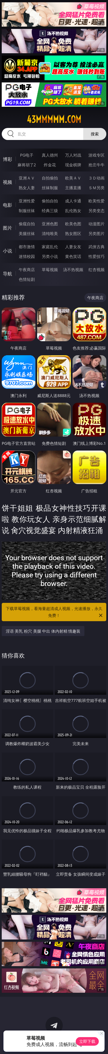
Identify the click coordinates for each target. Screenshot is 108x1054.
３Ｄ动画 (96, 178)
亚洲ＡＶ (27, 178)
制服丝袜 (27, 210)
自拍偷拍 (50, 178)
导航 (7, 274)
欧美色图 (73, 223)
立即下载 (87, 1041)
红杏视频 (96, 269)
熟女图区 (73, 233)
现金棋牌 (73, 164)
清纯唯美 (50, 233)
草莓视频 (50, 269)
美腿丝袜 (27, 233)
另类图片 (96, 233)
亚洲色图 (50, 223)
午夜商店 (27, 269)
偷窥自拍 (27, 223)
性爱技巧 (96, 256)
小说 (7, 251)
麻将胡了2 (27, 164)
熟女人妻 (27, 187)
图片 (7, 228)
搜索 (95, 134)
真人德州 (50, 155)
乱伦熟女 (73, 210)
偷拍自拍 (50, 201)
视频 (7, 182)
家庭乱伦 (50, 246)
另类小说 (50, 256)
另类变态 (96, 210)
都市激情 (27, 246)
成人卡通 (73, 201)
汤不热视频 (73, 269)
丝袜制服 (50, 187)
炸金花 (50, 164)
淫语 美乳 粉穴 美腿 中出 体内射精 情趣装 (43, 631)
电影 (7, 205)
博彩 (7, 159)
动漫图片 (96, 223)
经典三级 (50, 210)
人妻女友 (73, 246)
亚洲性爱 (27, 201)
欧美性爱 (96, 201)
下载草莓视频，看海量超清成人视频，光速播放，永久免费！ (55, 612)
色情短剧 (27, 279)
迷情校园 (27, 256)
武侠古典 (96, 246)
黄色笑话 (73, 256)
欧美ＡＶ (73, 178)
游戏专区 (96, 155)
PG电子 (26, 155)
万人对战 (73, 155)
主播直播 (73, 187)
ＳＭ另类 (96, 187)
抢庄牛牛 (96, 164)
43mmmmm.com (54, 119)
